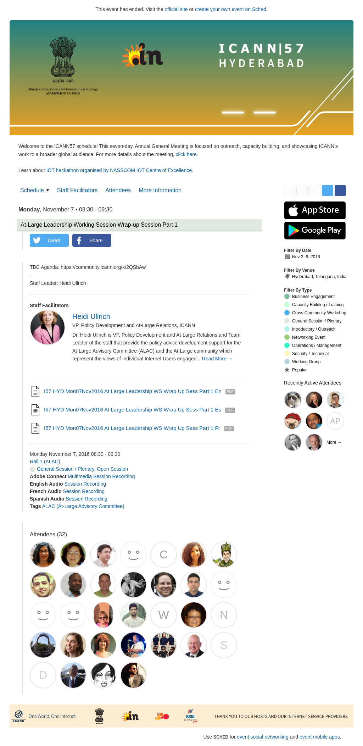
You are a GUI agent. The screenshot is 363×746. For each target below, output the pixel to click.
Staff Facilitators (77, 190)
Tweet (53, 240)
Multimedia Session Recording (101, 476)
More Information (160, 190)
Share (95, 240)
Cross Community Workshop (315, 312)
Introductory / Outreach (310, 329)
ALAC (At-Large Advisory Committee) (83, 506)
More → (334, 442)
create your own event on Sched (230, 9)
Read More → (217, 358)
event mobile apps (320, 737)
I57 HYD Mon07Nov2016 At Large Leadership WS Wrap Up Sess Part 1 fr (132, 428)
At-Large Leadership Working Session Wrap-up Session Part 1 (99, 225)
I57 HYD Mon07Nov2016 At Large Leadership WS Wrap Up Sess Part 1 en (133, 391)
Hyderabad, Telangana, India (315, 277)
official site (176, 9)
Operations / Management (312, 345)
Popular (295, 369)
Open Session (112, 469)
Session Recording (85, 484)
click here (186, 154)
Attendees (118, 190)
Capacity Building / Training (314, 304)
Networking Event (304, 337)
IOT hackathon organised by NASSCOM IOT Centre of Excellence (119, 170)
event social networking (263, 737)
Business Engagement (309, 296)
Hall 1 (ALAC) (45, 461)
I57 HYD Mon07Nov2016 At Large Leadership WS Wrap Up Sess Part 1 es (132, 410)
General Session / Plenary (62, 469)
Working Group (302, 361)
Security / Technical (306, 353)
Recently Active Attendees (312, 383)
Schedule (32, 190)
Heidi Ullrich (91, 316)
